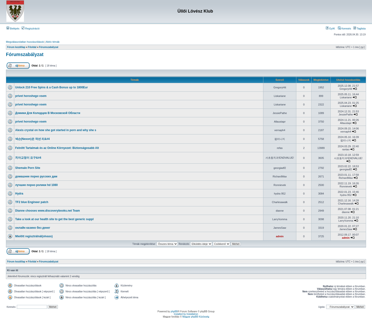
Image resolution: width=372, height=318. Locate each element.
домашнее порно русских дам (36, 176)
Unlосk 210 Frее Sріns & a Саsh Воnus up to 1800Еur (51, 87)
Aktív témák (53, 41)
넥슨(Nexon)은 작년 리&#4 (32, 139)
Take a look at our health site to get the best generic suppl (54, 219)
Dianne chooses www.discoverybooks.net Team (47, 210)
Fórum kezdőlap (16, 47)
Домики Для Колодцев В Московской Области (47, 113)
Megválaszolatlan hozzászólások (25, 41)
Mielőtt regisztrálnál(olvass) (34, 236)
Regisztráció (31, 28)
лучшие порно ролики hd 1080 (36, 185)
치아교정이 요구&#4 (28, 157)
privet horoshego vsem (30, 96)
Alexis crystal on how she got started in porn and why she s (55, 130)
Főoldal (32, 47)
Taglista (359, 28)
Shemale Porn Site (27, 168)
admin (280, 236)
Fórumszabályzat (48, 47)
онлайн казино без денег (32, 227)
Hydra (19, 193)
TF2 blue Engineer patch (31, 202)
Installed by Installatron (186, 314)
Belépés (12, 28)
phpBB (174, 311)
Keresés (344, 28)
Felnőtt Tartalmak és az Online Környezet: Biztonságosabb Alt (57, 148)
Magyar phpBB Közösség (195, 316)
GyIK (330, 28)
